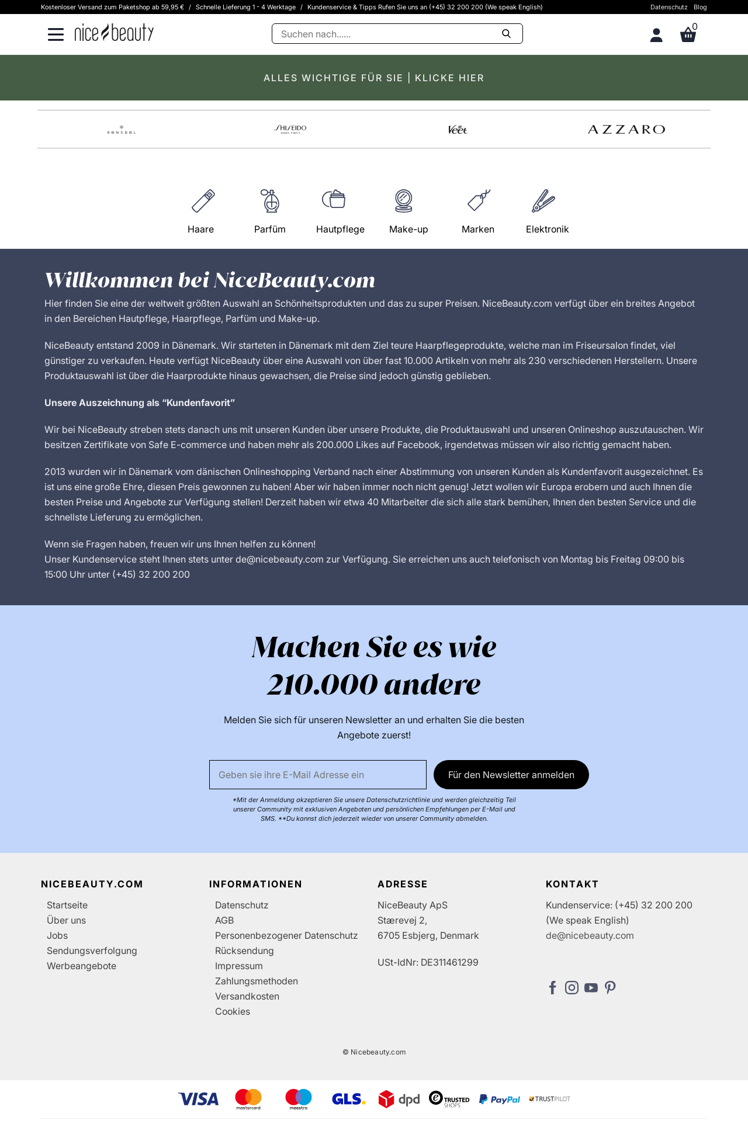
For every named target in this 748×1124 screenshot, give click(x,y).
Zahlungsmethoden (256, 981)
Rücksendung (244, 950)
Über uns (66, 920)
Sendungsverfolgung (92, 950)
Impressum (239, 966)
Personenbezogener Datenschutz (286, 935)
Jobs (57, 935)
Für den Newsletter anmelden (511, 774)
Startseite (67, 905)
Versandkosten (247, 996)
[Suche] (397, 33)
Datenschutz (669, 7)
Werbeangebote (81, 966)
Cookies (232, 1011)
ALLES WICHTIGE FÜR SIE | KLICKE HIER (374, 78)
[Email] (318, 774)
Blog (700, 7)
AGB (224, 920)
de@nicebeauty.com (590, 935)
